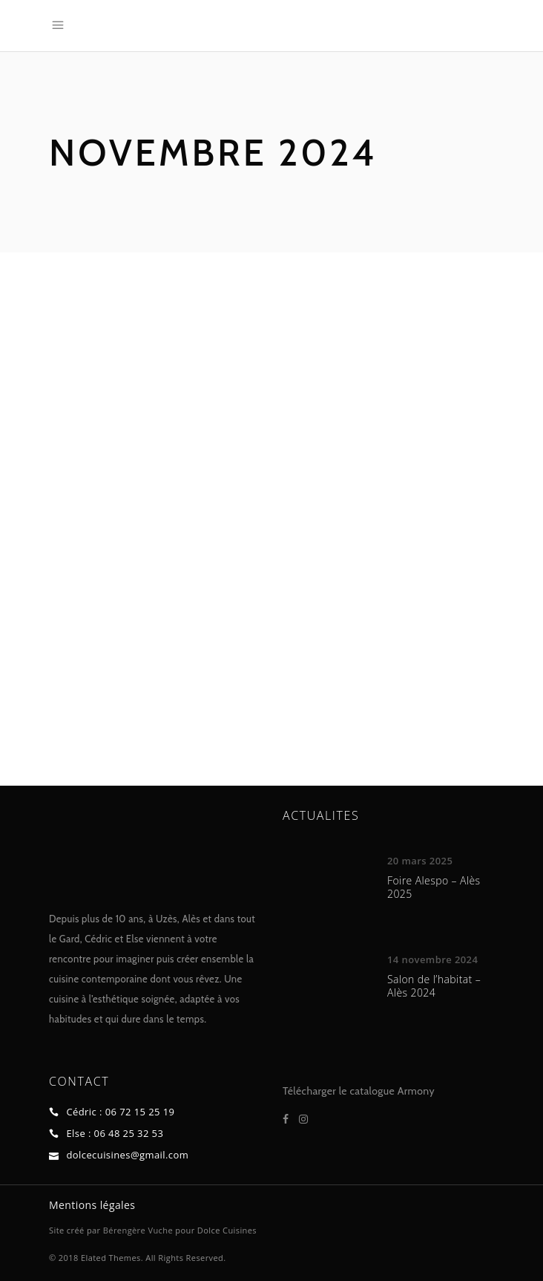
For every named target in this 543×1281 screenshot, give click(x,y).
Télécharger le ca (321, 1091)
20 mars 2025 (419, 860)
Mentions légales (92, 1205)
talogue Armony (397, 1091)
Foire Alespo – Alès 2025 (434, 887)
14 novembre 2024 (432, 959)
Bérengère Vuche (138, 1230)
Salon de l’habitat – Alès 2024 (434, 986)
